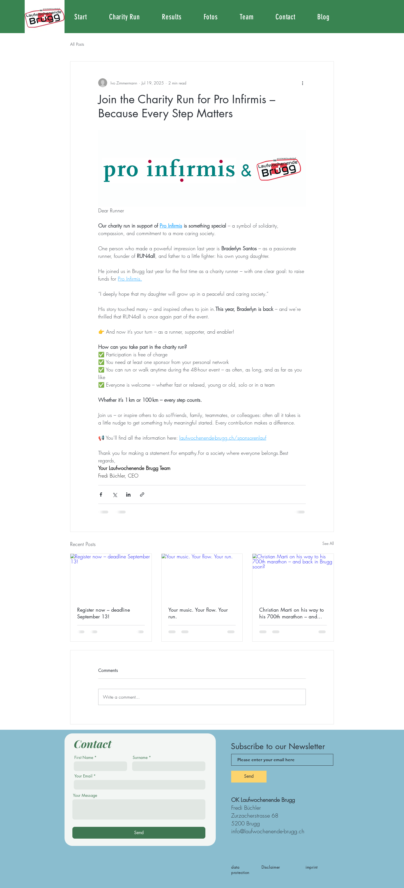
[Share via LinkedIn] (128, 494)
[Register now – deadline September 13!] (111, 576)
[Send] (138, 833)
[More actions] (302, 82)
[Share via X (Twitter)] (114, 494)
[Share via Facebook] (101, 494)
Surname (140, 757)
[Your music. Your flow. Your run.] (202, 576)
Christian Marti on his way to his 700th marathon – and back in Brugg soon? (291, 613)
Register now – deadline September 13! (103, 613)
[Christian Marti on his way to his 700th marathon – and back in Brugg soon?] (293, 576)
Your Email (83, 776)
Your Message (85, 795)
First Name (83, 757)
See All (328, 543)
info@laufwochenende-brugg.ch (267, 831)
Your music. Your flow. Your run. (198, 613)
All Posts (77, 44)
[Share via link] (142, 494)
